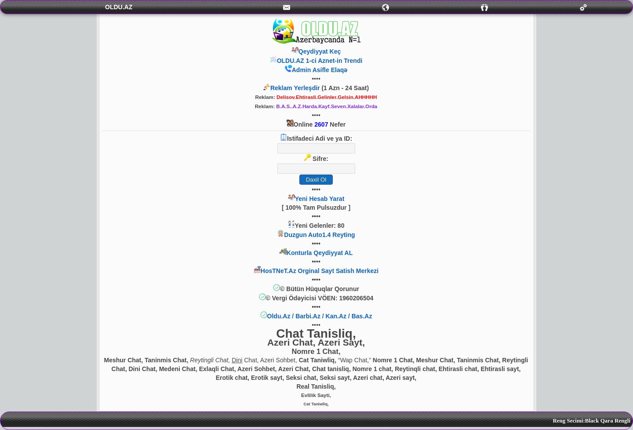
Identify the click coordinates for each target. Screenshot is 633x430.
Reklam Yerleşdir (295, 87)
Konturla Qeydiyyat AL (320, 252)
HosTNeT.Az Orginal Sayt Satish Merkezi (319, 270)
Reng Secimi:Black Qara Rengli (591, 420)
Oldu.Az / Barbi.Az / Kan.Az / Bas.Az (319, 316)
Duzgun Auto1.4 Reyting (319, 234)
